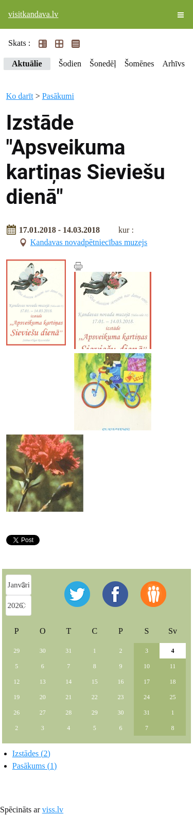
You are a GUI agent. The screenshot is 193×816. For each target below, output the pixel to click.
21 (68, 697)
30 (43, 650)
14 (68, 681)
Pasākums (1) (34, 765)
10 (147, 666)
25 (172, 697)
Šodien (70, 63)
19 (16, 697)
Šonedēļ (103, 63)
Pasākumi (58, 96)
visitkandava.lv (33, 14)
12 (16, 681)
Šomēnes (139, 63)
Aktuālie (27, 63)
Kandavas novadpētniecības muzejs (88, 242)
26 (16, 712)
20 (43, 697)
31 (68, 650)
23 (120, 697)
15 (95, 681)
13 (43, 681)
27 (43, 712)
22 (95, 697)
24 (147, 697)
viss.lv (52, 809)
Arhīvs (173, 63)
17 (147, 681)
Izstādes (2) (31, 753)
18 (172, 681)
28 (68, 712)
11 (173, 666)
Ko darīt (19, 96)
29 (16, 650)
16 (120, 681)
